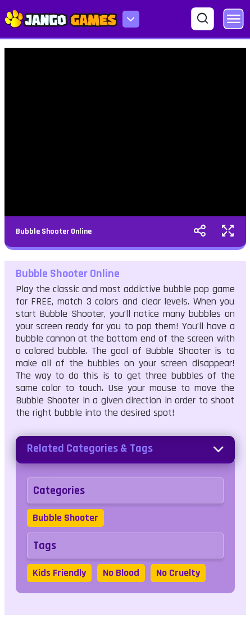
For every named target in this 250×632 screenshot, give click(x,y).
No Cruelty (178, 572)
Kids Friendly (59, 572)
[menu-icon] (130, 19)
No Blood (121, 572)
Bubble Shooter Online (54, 231)
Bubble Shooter (65, 517)
